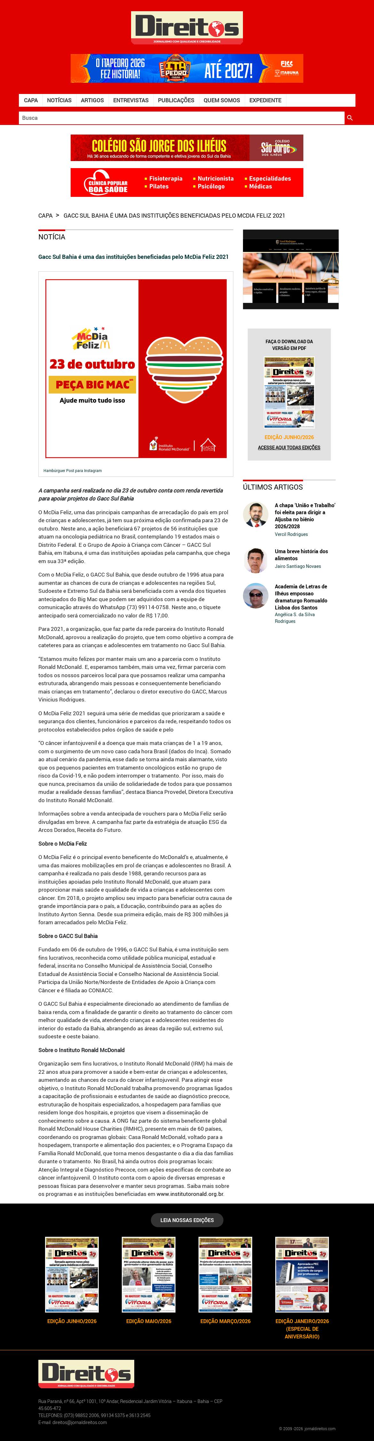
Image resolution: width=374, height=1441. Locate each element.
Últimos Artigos (273, 487)
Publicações (176, 100)
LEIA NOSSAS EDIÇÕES (187, 1220)
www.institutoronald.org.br (190, 1193)
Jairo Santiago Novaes (298, 566)
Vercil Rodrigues (291, 534)
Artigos (92, 100)
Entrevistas (131, 100)
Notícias (59, 100)
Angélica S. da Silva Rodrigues (295, 617)
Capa (31, 100)
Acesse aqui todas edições (289, 448)
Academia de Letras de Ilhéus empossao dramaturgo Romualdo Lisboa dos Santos (301, 597)
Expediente (265, 100)
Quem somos (222, 100)
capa (46, 215)
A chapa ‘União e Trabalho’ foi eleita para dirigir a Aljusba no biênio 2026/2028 (305, 516)
